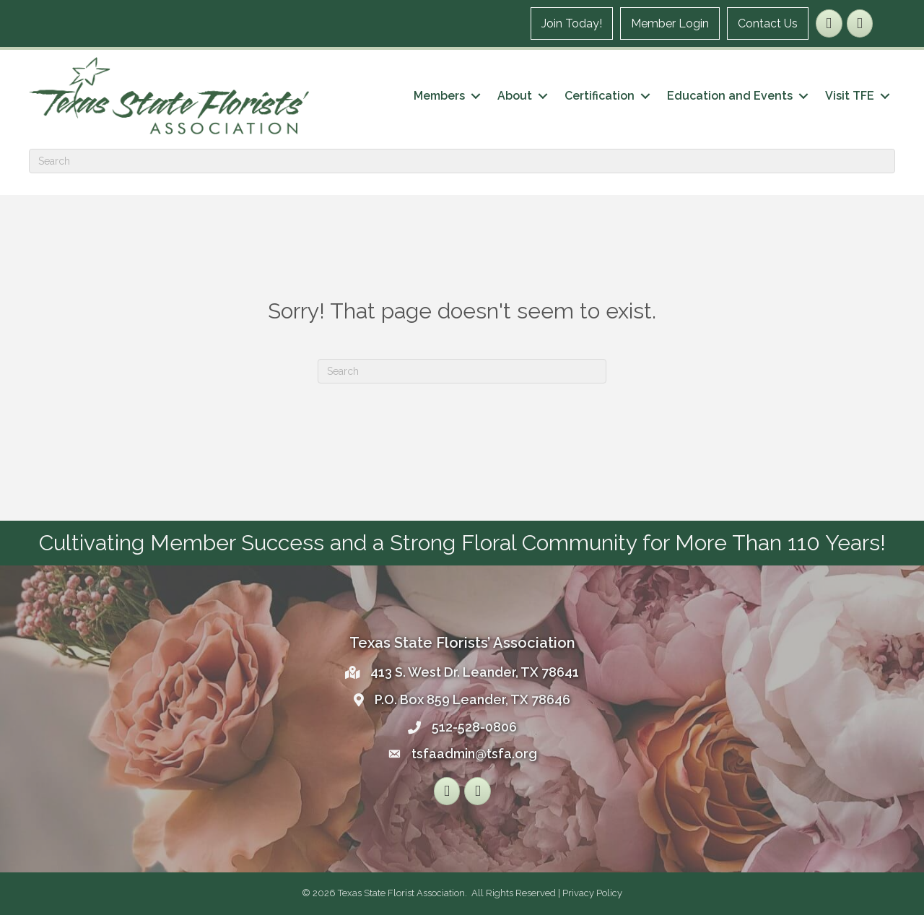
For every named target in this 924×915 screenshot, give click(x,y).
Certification (600, 96)
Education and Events (730, 96)
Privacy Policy (592, 893)
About (514, 96)
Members (439, 96)
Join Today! (571, 23)
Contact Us (768, 23)
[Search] (462, 161)
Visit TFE (849, 96)
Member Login (670, 23)
